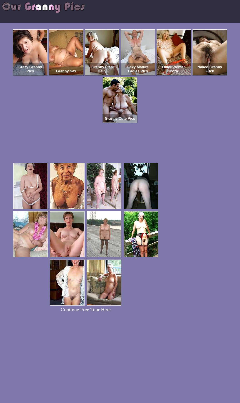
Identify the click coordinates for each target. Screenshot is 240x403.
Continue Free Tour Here (86, 309)
